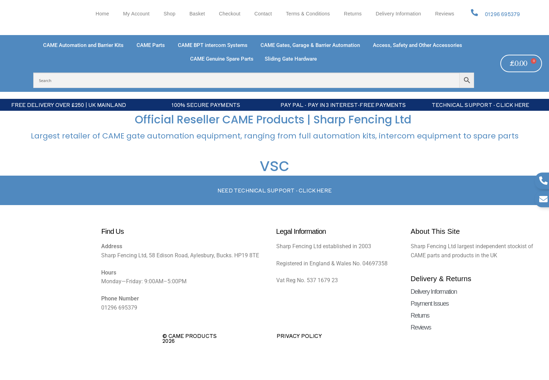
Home (102, 13)
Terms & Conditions (308, 13)
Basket (197, 13)
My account (136, 13)
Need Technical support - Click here (274, 190)
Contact (263, 13)
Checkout (229, 13)
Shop (169, 13)
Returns (353, 13)
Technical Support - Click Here (480, 104)
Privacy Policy (299, 335)
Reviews (444, 13)
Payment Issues (430, 303)
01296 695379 (502, 14)
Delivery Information (398, 13)
